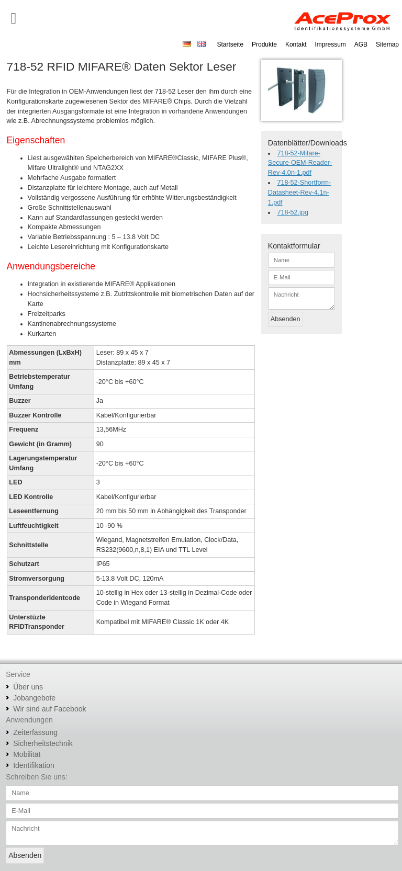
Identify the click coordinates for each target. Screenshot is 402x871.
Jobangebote (34, 698)
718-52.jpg (292, 212)
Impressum (330, 44)
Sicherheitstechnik (43, 743)
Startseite (230, 44)
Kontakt (296, 44)
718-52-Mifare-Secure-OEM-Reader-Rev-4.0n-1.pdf (300, 163)
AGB (360, 44)
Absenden (285, 319)
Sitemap (387, 44)
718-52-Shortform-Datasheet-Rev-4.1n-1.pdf (299, 192)
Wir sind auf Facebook (49, 709)
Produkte (264, 44)
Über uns (28, 687)
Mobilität (26, 754)
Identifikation (33, 765)
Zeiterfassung (35, 732)
